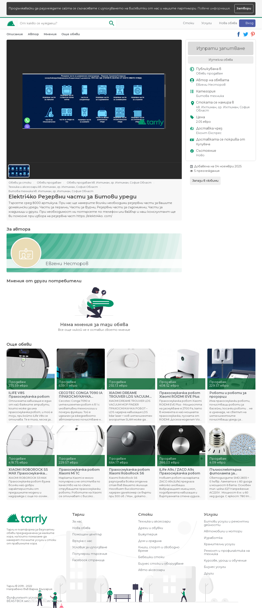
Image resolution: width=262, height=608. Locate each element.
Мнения (50, 34)
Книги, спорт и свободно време (159, 549)
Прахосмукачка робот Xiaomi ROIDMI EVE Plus (179, 395)
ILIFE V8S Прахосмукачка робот (29, 395)
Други (209, 573)
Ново (200, 155)
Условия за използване (89, 547)
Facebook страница (88, 560)
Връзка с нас (82, 541)
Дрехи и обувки (150, 528)
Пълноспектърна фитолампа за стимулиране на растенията (225, 471)
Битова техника (210, 96)
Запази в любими (205, 180)
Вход (249, 23)
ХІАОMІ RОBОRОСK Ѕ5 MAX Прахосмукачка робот (28, 471)
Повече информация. (214, 8)
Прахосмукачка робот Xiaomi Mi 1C (79, 471)
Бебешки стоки (151, 557)
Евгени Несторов (211, 85)
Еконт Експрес (208, 133)
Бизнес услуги (215, 567)
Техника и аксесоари (154, 521)
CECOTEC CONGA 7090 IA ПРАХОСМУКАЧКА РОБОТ (81, 395)
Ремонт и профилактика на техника (227, 552)
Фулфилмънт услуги (22, 597)
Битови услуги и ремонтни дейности (226, 523)
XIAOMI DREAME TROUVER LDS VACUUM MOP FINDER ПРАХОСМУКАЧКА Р (129, 395)
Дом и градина (149, 541)
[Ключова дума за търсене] (67, 23)
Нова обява (228, 23)
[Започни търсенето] (111, 23)
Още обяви (70, 34)
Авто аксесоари (151, 570)
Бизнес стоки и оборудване (161, 563)
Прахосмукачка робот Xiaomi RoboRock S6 (129, 471)
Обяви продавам (209, 73)
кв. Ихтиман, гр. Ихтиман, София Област (223, 109)
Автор (33, 34)
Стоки (188, 23)
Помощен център (87, 534)
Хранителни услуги (219, 544)
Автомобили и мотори (223, 531)
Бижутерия (147, 534)
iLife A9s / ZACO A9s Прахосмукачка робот (179, 471)
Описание (15, 34)
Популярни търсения (89, 554)
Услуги (206, 23)
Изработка (213, 538)
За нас (77, 521)
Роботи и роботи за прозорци (227, 395)
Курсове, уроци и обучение (225, 560)
